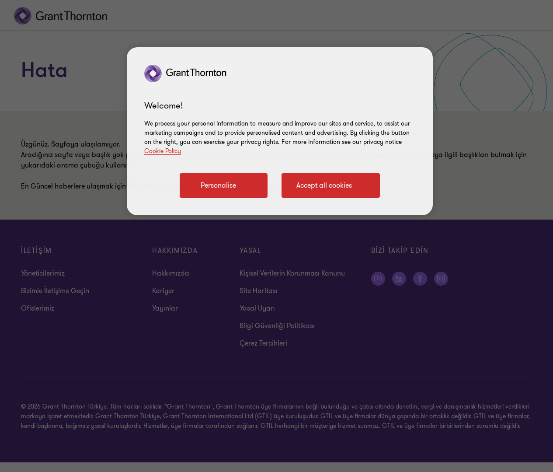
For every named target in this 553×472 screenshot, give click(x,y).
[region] (280, 131)
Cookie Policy (162, 151)
